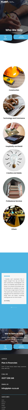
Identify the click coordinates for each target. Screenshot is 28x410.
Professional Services (14, 201)
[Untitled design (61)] (14, 133)
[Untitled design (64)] (14, 216)
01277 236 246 (8, 378)
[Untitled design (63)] (14, 188)
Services (3, 403)
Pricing (3, 405)
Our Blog (3, 407)
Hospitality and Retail (14, 146)
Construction (14, 90)
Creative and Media (14, 173)
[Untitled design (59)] (14, 77)
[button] (11, 307)
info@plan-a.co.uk (10, 388)
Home (3, 400)
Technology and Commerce (14, 118)
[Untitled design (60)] (14, 105)
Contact (3, 409)
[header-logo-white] (7, 2)
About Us (3, 401)
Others (14, 229)
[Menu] (26, 2)
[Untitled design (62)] (14, 160)
